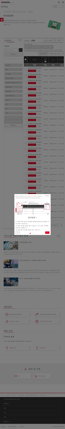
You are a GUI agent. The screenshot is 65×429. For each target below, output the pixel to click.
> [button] (47, 232)
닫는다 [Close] (47, 196)
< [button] (17, 232)
